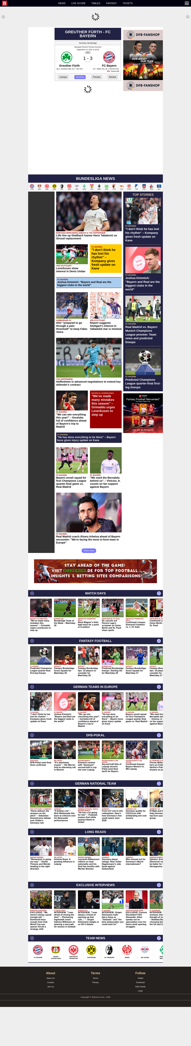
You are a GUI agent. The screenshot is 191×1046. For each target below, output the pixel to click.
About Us (50, 1017)
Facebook (140, 1021)
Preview (96, 116)
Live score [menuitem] (78, 3)
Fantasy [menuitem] (111, 3)
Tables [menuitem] (95, 3)
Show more (89, 590)
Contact (50, 1021)
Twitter (140, 1017)
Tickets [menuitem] (128, 3)
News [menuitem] (62, 3)
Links (140, 1030)
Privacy (95, 1021)
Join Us (50, 1026)
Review (112, 116)
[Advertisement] (95, 45)
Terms (95, 1017)
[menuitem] (28, 3)
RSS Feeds (140, 1026)
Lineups (63, 116)
